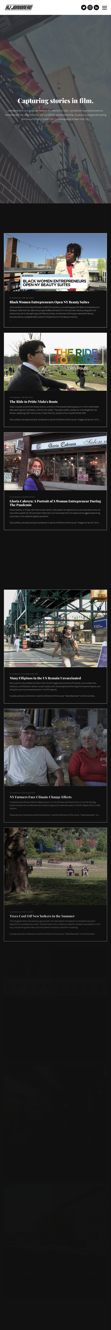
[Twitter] (84, 7)
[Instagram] (90, 7)
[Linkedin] (96, 7)
